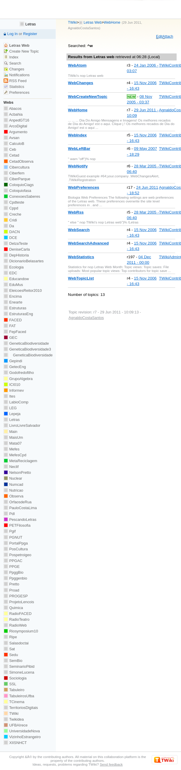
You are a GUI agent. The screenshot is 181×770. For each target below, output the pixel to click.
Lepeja (12, 414)
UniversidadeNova (22, 731)
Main (10, 431)
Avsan (11, 138)
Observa (13, 496)
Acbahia (13, 114)
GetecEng (15, 367)
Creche (12, 214)
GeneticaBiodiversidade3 (27, 349)
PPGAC (13, 561)
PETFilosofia (17, 525)
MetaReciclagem (20, 461)
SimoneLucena (19, 672)
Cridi (10, 220)
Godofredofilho (19, 372)
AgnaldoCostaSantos (83, 28)
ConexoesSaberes (22, 196)
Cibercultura (17, 167)
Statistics (14, 86)
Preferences (17, 92)
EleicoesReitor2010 (23, 290)
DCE (10, 237)
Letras (28, 24)
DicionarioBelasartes (24, 261)
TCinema (14, 702)
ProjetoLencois (19, 602)
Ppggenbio (15, 578)
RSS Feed (15, 81)
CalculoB (14, 143)
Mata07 (13, 443)
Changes (14, 69)
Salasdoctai (16, 643)
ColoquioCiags (19, 185)
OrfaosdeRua (18, 502)
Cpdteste (14, 202)
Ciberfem (14, 173)
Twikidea (14, 719)
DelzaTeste (16, 243)
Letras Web (93, 22)
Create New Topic (21, 51)
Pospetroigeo (17, 555)
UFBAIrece (16, 725)
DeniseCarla (17, 249)
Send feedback (111, 764)
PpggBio (13, 572)
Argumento (16, 132)
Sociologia (15, 678)
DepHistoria (16, 255)
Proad (11, 590)
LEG (10, 408)
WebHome (112, 22)
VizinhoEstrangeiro (22, 737)
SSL (10, 684)
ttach (168, 36)
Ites (9, 396)
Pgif (10, 531)
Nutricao (13, 490)
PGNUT (13, 537)
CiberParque (17, 179)
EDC (10, 273)
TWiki (72, 22)
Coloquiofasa (17, 190)
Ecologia (14, 267)
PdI (9, 513)
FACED (13, 320)
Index (11, 57)
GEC (10, 337)
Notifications (17, 75)
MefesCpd (15, 455)
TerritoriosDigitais (21, 707)
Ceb (10, 149)
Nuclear (13, 478)
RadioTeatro (17, 619)
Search (12, 63)
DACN (12, 232)
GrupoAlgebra (18, 379)
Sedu (11, 655)
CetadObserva (18, 161)
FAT (10, 326)
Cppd (11, 208)
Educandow (16, 279)
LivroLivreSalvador (22, 425)
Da (9, 226)
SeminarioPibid (19, 666)
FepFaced (15, 331)
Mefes (12, 449)
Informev (14, 390)
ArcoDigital (15, 126)
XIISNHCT (15, 742)
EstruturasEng (18, 314)
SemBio (13, 660)
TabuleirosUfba (19, 696)
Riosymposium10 (21, 631)
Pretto (11, 584)
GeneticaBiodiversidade (26, 343)
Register (30, 34)
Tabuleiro (14, 690)
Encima (13, 296)
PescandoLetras (20, 519)
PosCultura (16, 549)
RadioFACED (18, 613)
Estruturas (15, 308)
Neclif (11, 466)
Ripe (10, 637)
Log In (12, 34)
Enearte (13, 302)
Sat (9, 649)
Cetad (11, 155)
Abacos (13, 108)
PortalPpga (16, 543)
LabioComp (16, 402)
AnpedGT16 (16, 120)
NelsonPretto (17, 472)
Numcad (13, 484)
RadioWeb (15, 625)
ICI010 (12, 384)
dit (159, 36)
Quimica (13, 608)
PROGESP (16, 596)
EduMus (13, 284)
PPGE (12, 566)
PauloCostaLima (20, 508)
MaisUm (13, 437)
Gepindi (13, 361)
